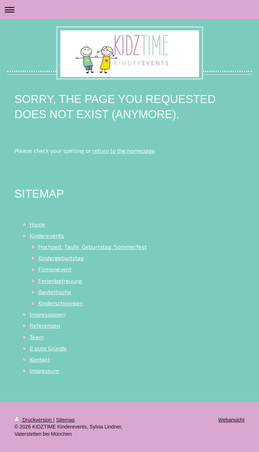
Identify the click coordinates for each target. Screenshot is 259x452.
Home (37, 224)
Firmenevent (55, 269)
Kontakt (40, 359)
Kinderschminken (60, 303)
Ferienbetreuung (60, 280)
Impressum (44, 370)
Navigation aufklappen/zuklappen (129, 9)
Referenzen (45, 325)
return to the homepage (123, 150)
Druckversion (33, 420)
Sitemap (65, 420)
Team (37, 336)
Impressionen (47, 314)
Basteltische (54, 291)
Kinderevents (47, 235)
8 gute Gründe (48, 348)
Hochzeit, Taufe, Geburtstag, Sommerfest (92, 246)
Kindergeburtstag (61, 257)
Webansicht (231, 420)
